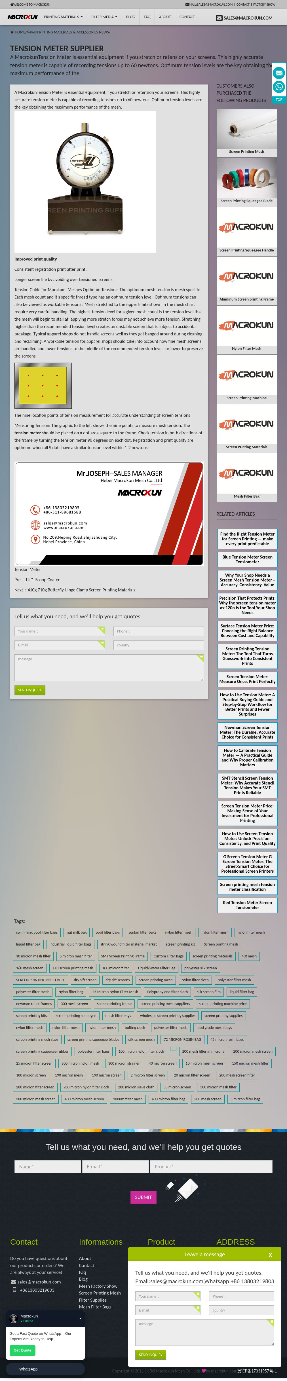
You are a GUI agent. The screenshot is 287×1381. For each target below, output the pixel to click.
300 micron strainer (124, 1063)
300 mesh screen (74, 1003)
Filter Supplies (93, 1302)
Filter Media (104, 16)
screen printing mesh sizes (37, 1039)
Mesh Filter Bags (96, 1309)
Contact (243, 5)
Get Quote (22, 1350)
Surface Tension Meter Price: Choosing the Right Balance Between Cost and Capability (248, 630)
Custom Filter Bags (168, 956)
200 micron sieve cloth (136, 1087)
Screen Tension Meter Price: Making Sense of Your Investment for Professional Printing (247, 813)
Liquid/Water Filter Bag (156, 968)
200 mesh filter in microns (203, 1051)
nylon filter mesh (178, 932)
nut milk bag (76, 932)
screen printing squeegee (76, 1015)
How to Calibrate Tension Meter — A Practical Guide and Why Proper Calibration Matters (247, 757)
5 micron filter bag (245, 1099)
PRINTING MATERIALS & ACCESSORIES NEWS (73, 32)
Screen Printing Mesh (101, 1295)
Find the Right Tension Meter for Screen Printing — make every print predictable (247, 538)
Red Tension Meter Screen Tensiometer (247, 905)
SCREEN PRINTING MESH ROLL (40, 980)
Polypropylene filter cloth (167, 991)
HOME (20, 32)
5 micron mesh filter (76, 956)
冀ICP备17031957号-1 (257, 1373)
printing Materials (63, 16)
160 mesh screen (29, 968)
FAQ (147, 16)
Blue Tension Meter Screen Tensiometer (247, 559)
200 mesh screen (207, 1099)
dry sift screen (85, 980)
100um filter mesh (128, 1099)
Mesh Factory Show (99, 1288)
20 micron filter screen (192, 1075)
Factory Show (264, 5)
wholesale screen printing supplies (167, 1015)
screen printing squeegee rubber (42, 1051)
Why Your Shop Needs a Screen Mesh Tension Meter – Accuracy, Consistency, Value (247, 579)
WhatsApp (28, 1369)
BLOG (130, 16)
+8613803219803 (38, 1291)
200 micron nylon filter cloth (86, 1087)
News (31, 32)
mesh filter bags (118, 1015)
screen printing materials (213, 956)
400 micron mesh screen (84, 1099)
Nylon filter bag (70, 991)
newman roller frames (34, 1003)
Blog (83, 1280)
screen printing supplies (223, 1015)
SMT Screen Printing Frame (123, 956)
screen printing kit (180, 944)
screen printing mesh (155, 980)
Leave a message (205, 1254)
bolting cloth (135, 1027)
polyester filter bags (93, 1051)
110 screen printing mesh (72, 968)
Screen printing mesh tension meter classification (247, 887)
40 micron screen (163, 1063)
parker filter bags (142, 932)
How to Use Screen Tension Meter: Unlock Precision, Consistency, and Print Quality (248, 838)
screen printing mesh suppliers (165, 1003)
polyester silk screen (200, 968)
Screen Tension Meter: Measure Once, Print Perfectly (248, 679)
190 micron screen (107, 1075)
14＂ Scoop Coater (42, 579)
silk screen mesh (141, 1039)
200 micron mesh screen (253, 1051)
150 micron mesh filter (250, 1063)
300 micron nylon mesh (80, 1063)
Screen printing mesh (221, 944)
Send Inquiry (30, 690)
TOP (279, 99)
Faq (82, 1273)
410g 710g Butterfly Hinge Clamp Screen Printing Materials (81, 590)
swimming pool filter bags (37, 932)
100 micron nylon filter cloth (141, 1051)
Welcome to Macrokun (30, 5)
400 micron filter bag (168, 1099)
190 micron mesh (69, 1075)
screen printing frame (114, 1003)
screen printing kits (31, 1015)
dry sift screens (117, 980)
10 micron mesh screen (204, 1063)
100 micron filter (115, 968)
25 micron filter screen (34, 1063)
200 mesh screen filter (237, 1075)
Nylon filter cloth (195, 980)
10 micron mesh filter (33, 956)
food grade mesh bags (214, 1027)
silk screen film (209, 991)
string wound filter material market (128, 944)
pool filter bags (108, 932)
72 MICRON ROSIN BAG (182, 1039)
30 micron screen (177, 1087)
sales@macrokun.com (41, 1283)
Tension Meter (27, 569)
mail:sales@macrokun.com (209, 5)
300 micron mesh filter (218, 1087)
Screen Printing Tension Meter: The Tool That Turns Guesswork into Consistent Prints (247, 656)
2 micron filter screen (148, 1075)
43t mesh (249, 956)
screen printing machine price (223, 1003)
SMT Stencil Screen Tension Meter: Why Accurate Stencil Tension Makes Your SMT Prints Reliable (247, 785)
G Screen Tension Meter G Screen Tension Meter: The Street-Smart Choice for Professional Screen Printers (247, 864)
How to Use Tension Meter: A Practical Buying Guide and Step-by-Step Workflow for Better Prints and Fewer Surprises (247, 704)
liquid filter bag (28, 944)
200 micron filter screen (35, 1087)
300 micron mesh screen (36, 1099)
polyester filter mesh (234, 980)
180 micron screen (31, 1075)
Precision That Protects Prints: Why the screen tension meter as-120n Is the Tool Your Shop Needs (247, 605)
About (165, 16)
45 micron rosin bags (227, 1039)
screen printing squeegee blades (93, 1039)
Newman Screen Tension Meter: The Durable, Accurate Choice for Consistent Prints (247, 732)
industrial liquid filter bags (71, 944)
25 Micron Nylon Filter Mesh (115, 991)
